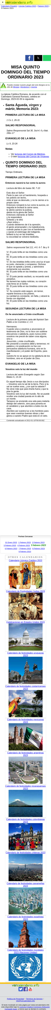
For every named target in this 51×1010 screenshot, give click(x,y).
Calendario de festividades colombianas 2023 (25, 820)
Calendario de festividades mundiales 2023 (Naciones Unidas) (25, 951)
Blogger (16, 87)
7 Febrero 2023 (25, 549)
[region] (25, 32)
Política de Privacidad (15, 999)
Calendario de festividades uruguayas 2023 (25, 654)
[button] (2, 2)
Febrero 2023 (43, 6)
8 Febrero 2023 (38, 549)
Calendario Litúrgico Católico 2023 (25, 560)
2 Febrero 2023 (38, 542)
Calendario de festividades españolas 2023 (25, 918)
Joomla (34, 87)
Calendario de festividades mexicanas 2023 (25, 720)
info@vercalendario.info (25, 1001)
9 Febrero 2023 (25, 552)
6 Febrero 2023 (11, 549)
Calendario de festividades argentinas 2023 (25, 754)
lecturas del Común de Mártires (30, 154)
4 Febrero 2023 (23, 545)
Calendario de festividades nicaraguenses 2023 (25, 787)
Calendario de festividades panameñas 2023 (25, 884)
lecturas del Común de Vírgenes (33, 156)
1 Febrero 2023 (24, 542)
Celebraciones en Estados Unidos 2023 (25, 622)
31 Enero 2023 (11, 542)
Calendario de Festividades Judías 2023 (25, 591)
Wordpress (24, 87)
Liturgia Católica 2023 (27, 6)
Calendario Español (9, 6)
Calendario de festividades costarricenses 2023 (25, 687)
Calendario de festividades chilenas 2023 (25, 852)
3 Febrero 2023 (10, 545)
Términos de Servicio (34, 999)
